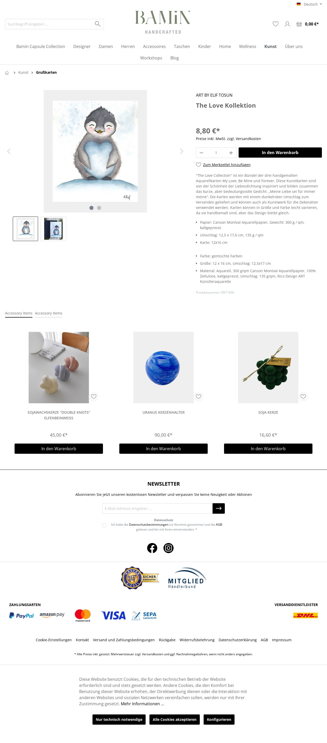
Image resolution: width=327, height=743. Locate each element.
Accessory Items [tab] (18, 313)
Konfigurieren (219, 719)
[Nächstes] (181, 151)
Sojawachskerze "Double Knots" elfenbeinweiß (59, 415)
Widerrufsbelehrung (197, 639)
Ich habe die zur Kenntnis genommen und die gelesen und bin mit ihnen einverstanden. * (166, 526)
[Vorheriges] (9, 151)
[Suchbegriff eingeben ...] (48, 24)
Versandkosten (152, 654)
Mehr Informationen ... (142, 704)
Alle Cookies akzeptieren (174, 719)
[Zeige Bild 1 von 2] (91, 208)
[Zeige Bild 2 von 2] (99, 208)
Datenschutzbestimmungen (148, 524)
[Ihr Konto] (287, 24)
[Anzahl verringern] (201, 152)
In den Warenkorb (280, 152)
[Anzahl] (216, 152)
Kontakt (82, 639)
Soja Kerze (268, 412)
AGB (219, 524)
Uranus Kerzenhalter (164, 412)
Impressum (281, 639)
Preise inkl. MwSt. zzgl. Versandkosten (228, 138)
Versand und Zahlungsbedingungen (124, 639)
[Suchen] (98, 24)
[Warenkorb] (307, 24)
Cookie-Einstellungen (54, 639)
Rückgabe (167, 639)
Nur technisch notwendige (119, 719)
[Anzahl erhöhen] (231, 152)
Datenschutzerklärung (238, 639)
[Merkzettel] (276, 24)
